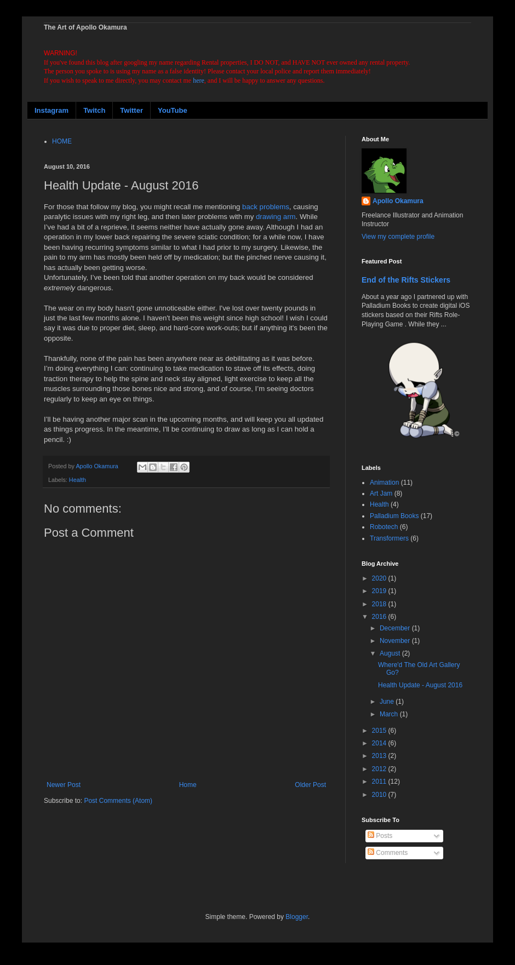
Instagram (51, 110)
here (198, 80)
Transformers (389, 538)
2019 (380, 591)
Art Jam (381, 493)
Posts (380, 836)
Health (77, 479)
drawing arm (276, 216)
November (396, 641)
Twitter (131, 110)
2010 (380, 795)
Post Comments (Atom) (118, 801)
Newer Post (64, 785)
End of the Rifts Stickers (406, 279)
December (396, 628)
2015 (380, 730)
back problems (265, 207)
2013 (380, 756)
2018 (380, 604)
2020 (380, 578)
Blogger (296, 917)
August (391, 653)
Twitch (94, 110)
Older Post (310, 785)
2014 (380, 743)
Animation (384, 482)
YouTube (172, 110)
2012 (380, 769)
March (390, 714)
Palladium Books (394, 516)
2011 (380, 781)
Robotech (384, 527)
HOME (62, 141)
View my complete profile (398, 236)
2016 (380, 617)
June (388, 701)
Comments (388, 853)
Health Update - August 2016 (420, 685)
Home (188, 785)
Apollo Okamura (398, 201)
